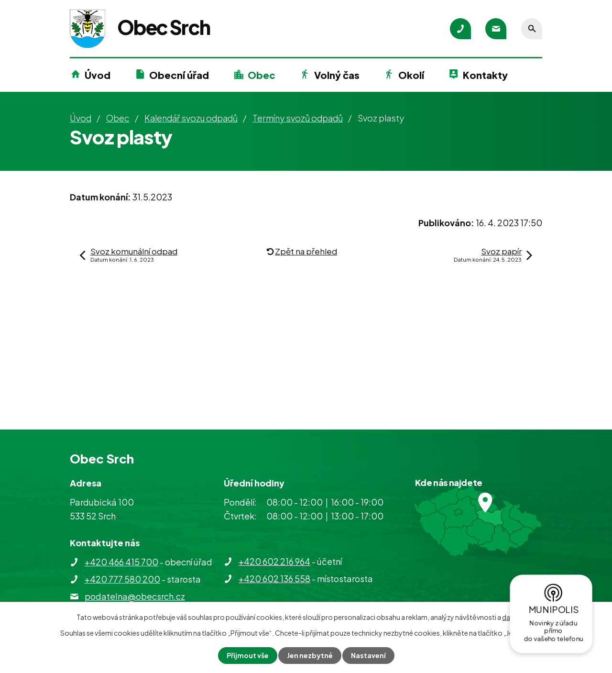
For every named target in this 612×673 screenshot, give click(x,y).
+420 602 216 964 (274, 561)
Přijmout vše (248, 655)
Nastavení (368, 655)
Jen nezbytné (310, 655)
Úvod (97, 75)
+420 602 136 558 (274, 578)
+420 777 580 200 (122, 579)
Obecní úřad (179, 75)
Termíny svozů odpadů (297, 117)
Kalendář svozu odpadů (191, 117)
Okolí (411, 75)
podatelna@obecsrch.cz (135, 596)
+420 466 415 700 (121, 561)
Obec (261, 75)
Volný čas (337, 75)
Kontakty (485, 75)
